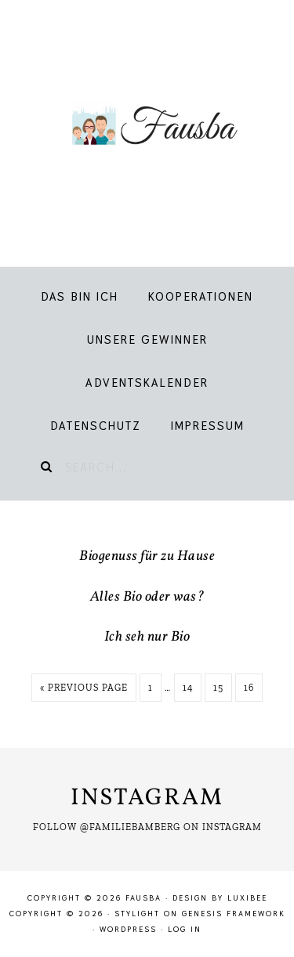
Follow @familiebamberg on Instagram (147, 827)
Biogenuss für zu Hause (147, 556)
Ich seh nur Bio (147, 637)
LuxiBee (247, 898)
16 (249, 687)
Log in (184, 929)
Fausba (147, 125)
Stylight (137, 913)
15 (218, 687)
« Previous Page (84, 687)
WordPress (128, 929)
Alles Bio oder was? (147, 597)
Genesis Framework (233, 913)
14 (188, 687)
